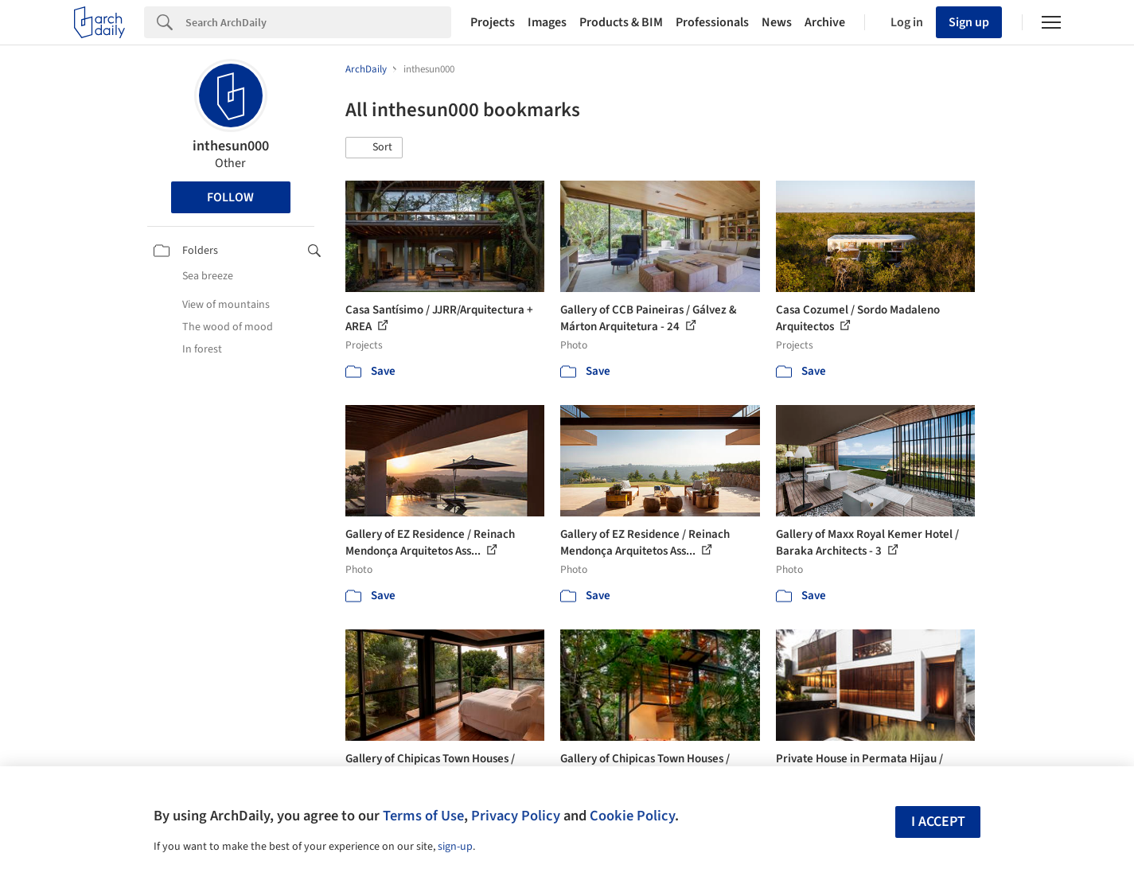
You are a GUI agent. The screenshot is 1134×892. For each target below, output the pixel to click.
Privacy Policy (515, 815)
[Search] (318, 22)
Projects (492, 22)
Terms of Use (423, 815)
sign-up (455, 847)
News (777, 22)
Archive (825, 22)
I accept (938, 822)
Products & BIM (621, 22)
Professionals (712, 22)
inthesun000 (231, 146)
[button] (374, 148)
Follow (230, 197)
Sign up (969, 22)
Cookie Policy (632, 815)
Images (547, 22)
